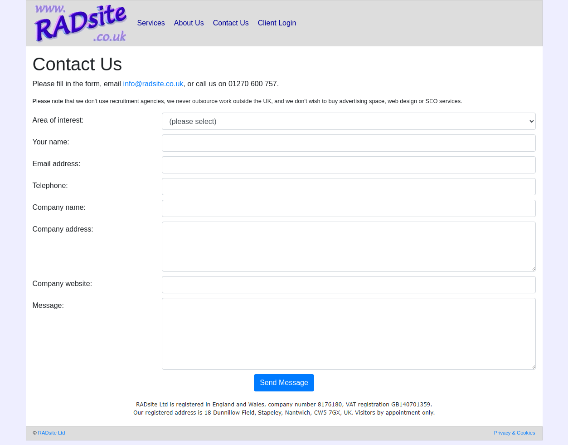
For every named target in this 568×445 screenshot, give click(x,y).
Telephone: (50, 185)
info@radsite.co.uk (153, 84)
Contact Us (231, 23)
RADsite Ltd (51, 432)
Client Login (277, 23)
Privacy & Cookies (514, 432)
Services (151, 23)
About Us (189, 23)
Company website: (62, 283)
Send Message (284, 382)
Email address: (57, 164)
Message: (48, 305)
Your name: (51, 142)
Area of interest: (58, 120)
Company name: (59, 207)
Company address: (63, 229)
